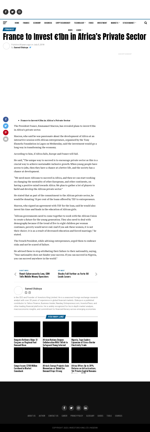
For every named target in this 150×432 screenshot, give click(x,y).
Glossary (90, 415)
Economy (37, 22)
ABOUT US (32, 415)
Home (17, 22)
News (70, 30)
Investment (102, 22)
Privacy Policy (76, 415)
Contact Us (53, 415)
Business (48, 22)
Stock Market (129, 22)
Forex (91, 22)
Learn (78, 30)
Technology (79, 22)
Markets (114, 22)
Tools (109, 415)
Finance (26, 22)
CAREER (64, 415)
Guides (100, 415)
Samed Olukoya (21, 47)
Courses (118, 415)
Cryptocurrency (63, 22)
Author (42, 415)
